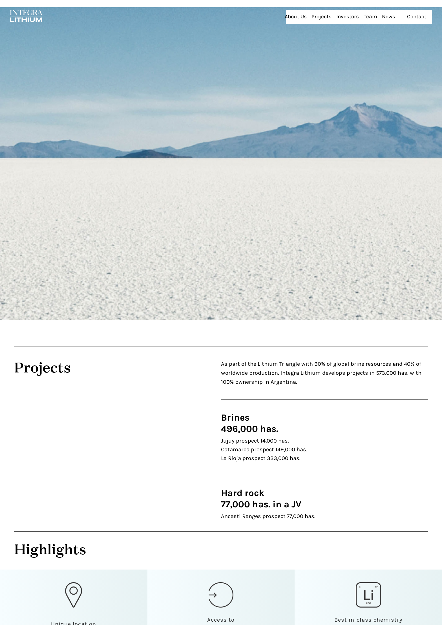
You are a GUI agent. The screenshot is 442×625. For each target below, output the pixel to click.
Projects (343, 13)
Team (386, 13)
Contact (421, 13)
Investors (366, 13)
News (402, 13)
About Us (321, 13)
